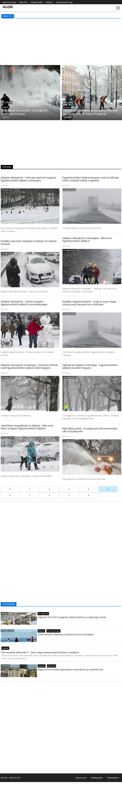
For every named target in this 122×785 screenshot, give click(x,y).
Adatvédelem (113, 777)
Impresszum (81, 777)
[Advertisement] (61, 41)
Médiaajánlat (97, 777)
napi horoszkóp (9, 2)
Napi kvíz (23, 2)
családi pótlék (36, 2)
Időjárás (49, 2)
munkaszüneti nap (64, 2)
